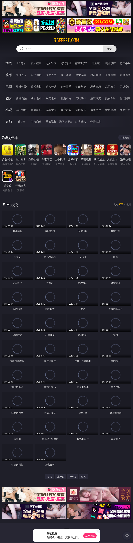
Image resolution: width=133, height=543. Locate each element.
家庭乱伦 (36, 110)
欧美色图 (51, 98)
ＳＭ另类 (125, 75)
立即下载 (90, 535)
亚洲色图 (36, 98)
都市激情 (21, 110)
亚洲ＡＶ (21, 75)
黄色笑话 (110, 110)
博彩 (9, 63)
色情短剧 (95, 121)
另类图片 (125, 98)
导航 (9, 121)
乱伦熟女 (110, 86)
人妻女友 (51, 110)
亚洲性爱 (21, 86)
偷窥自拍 (21, 98)
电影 (9, 86)
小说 (9, 110)
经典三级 (95, 86)
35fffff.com (66, 40)
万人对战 (51, 63)
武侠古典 (66, 110)
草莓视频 (51, 121)
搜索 (109, 49)
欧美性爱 (66, 86)
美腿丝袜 (80, 98)
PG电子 (21, 63)
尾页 (83, 476)
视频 (9, 75)
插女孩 (21, 121)
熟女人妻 (80, 75)
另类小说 (95, 110)
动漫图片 (66, 98)
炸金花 (96, 63)
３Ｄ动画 (66, 75)
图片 (9, 98)
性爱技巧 (125, 110)
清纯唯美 (95, 98)
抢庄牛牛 (125, 63)
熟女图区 (110, 98)
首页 (49, 476)
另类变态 (125, 86)
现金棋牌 (110, 63)
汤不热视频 (66, 121)
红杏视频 (80, 121)
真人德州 (36, 63)
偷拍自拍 (36, 86)
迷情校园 (80, 110)
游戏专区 (66, 63)
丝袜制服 (95, 75)
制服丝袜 (80, 86)
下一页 (72, 476)
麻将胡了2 (81, 63)
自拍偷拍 (36, 75)
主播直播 (110, 75)
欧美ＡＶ (51, 75)
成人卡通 (51, 86)
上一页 (60, 476)
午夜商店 (36, 121)
